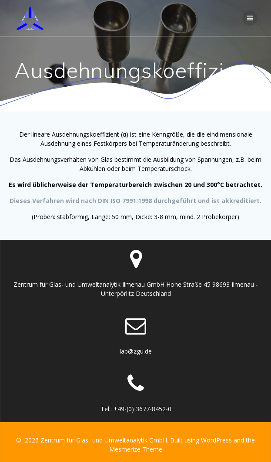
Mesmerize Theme (135, 449)
